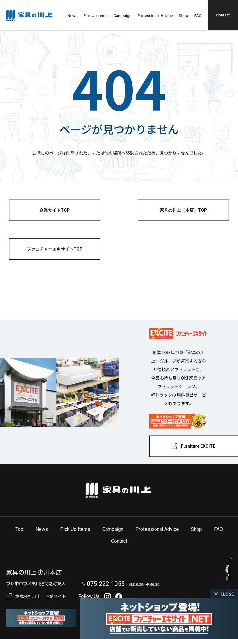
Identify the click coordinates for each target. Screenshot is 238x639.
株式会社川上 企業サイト (40, 596)
